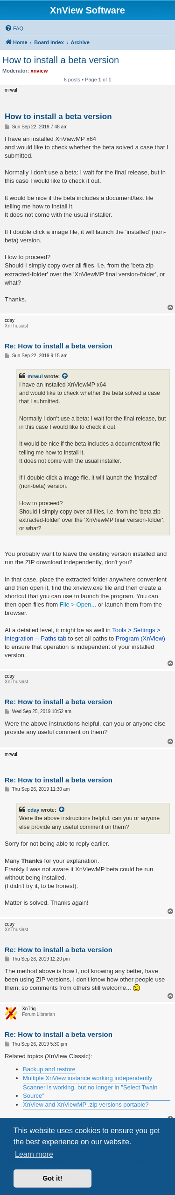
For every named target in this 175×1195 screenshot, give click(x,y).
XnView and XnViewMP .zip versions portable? (86, 1104)
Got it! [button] (52, 1178)
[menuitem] (14, 28)
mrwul (35, 376)
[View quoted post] (65, 376)
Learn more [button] (34, 1154)
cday (33, 810)
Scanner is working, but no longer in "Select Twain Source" (90, 1091)
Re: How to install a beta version (58, 346)
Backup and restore (49, 1069)
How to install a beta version (60, 60)
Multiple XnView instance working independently (87, 1078)
